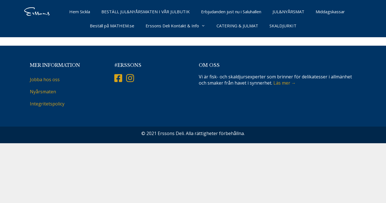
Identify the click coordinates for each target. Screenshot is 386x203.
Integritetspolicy (47, 104)
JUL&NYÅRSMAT (288, 11)
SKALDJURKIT (282, 25)
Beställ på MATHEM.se (112, 25)
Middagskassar (330, 11)
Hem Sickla (79, 11)
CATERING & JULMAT (237, 25)
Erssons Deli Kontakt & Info (178, 26)
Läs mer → (284, 83)
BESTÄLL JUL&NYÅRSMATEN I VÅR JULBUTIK (145, 11)
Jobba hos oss (45, 79)
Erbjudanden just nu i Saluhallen (231, 11)
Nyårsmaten (43, 92)
